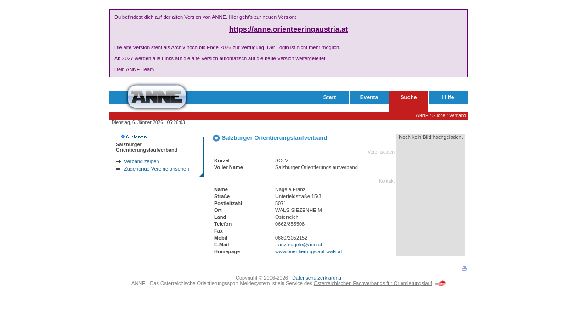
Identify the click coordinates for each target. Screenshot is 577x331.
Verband (457, 115)
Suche (408, 97)
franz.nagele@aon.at (298, 244)
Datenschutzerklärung (316, 277)
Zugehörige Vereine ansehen (156, 168)
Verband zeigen (141, 161)
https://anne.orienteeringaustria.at (288, 29)
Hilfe (448, 97)
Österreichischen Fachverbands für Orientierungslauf (373, 283)
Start (329, 97)
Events (369, 97)
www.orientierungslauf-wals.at (308, 251)
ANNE (422, 115)
